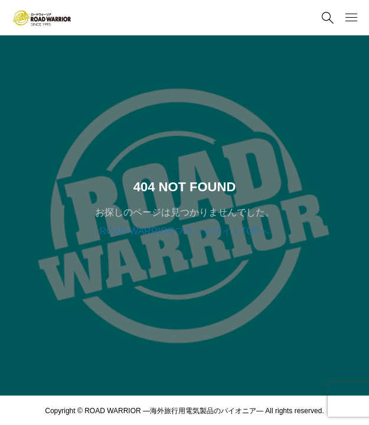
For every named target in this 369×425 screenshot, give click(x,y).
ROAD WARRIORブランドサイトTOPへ (184, 231)
